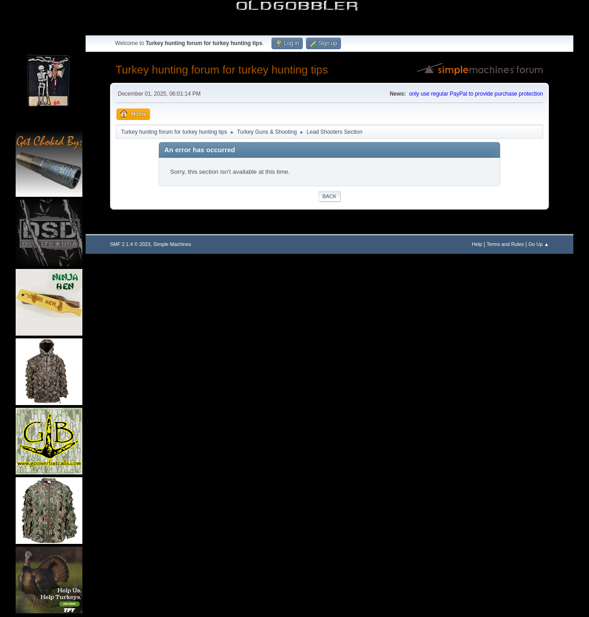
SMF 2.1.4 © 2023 (130, 244)
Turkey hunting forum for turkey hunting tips (221, 69)
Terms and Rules (505, 244)
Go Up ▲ (538, 244)
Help (477, 244)
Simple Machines (172, 244)
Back (329, 196)
